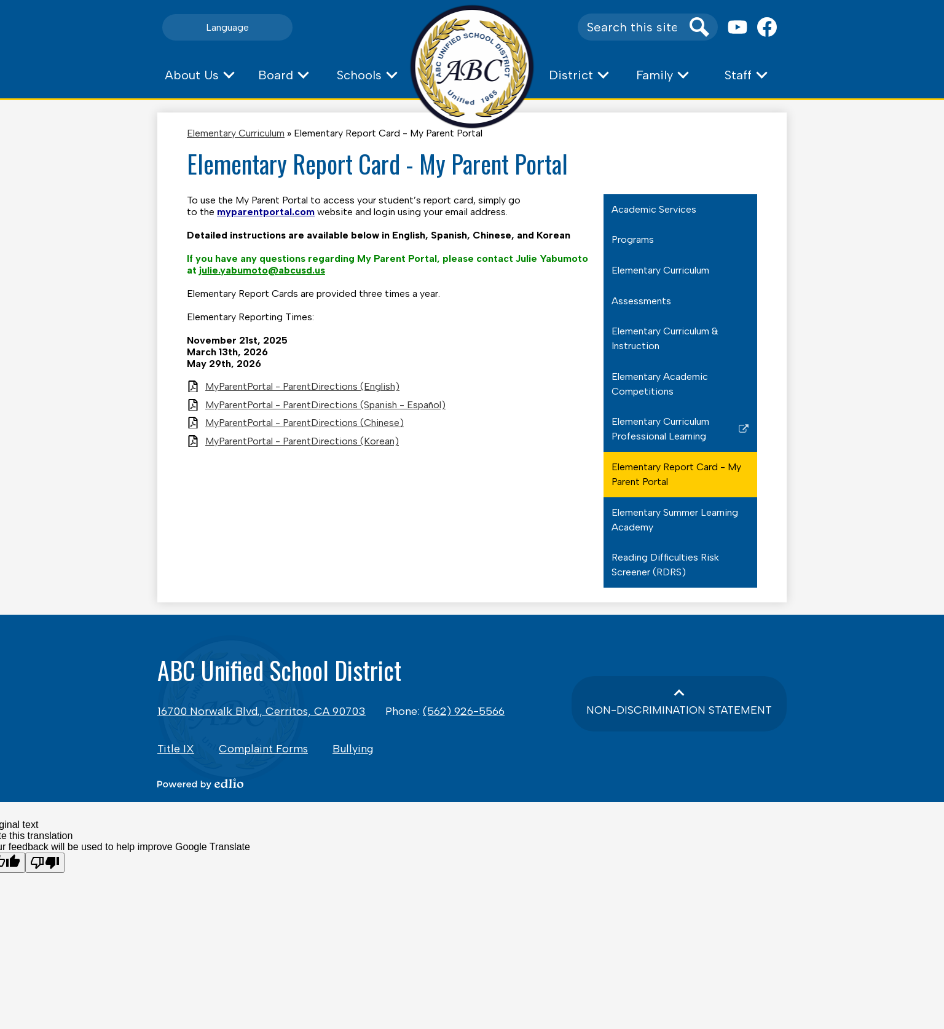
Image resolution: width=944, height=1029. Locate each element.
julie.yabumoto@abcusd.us (262, 270)
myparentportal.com (266, 212)
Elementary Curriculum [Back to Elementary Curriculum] (236, 133)
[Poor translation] (45, 863)
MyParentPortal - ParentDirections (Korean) (302, 441)
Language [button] (227, 27)
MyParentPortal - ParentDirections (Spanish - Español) (325, 405)
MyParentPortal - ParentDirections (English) (302, 386)
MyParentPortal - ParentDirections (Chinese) (304, 422)
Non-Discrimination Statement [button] (679, 710)
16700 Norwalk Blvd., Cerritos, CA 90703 (261, 711)
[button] (199, 75)
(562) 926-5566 (464, 711)
